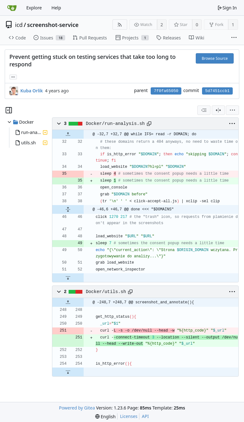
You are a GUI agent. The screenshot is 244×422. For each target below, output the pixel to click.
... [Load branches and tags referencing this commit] (13, 77)
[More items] (234, 38)
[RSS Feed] (119, 24)
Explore (34, 8)
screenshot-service (53, 25)
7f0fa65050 (166, 91)
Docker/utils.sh (106, 291)
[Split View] (218, 110)
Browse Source (215, 58)
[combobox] (203, 110)
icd (19, 25)
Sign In (227, 8)
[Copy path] (149, 123)
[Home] (12, 7)
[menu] (232, 110)
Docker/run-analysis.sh (115, 123)
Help (56, 8)
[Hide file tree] (9, 110)
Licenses (129, 416)
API (145, 416)
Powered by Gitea (77, 408)
